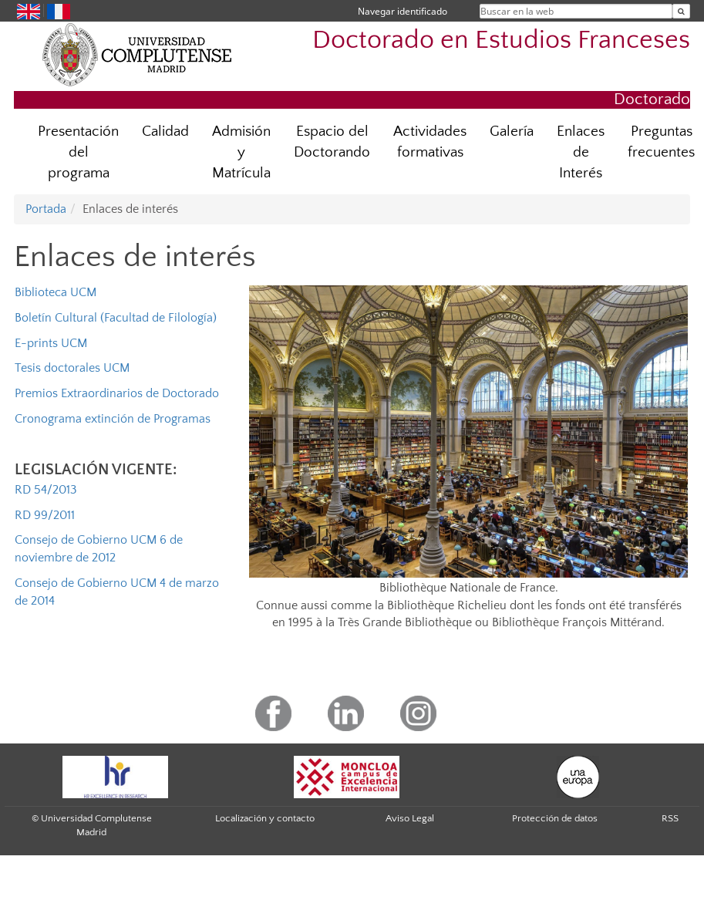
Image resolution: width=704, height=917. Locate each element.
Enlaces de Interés (581, 152)
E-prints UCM (51, 343)
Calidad (165, 131)
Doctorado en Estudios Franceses (501, 40)
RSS (670, 818)
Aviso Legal (410, 818)
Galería (512, 131)
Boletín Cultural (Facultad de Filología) (116, 318)
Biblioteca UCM (55, 292)
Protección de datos (555, 818)
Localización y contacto (265, 818)
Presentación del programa (78, 152)
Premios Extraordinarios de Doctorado (117, 393)
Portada (45, 209)
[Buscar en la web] (681, 11)
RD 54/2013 (46, 490)
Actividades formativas (430, 141)
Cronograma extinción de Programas (113, 419)
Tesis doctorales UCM (72, 368)
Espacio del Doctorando (332, 141)
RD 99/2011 (45, 515)
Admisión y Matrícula (241, 152)
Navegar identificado (402, 11)
